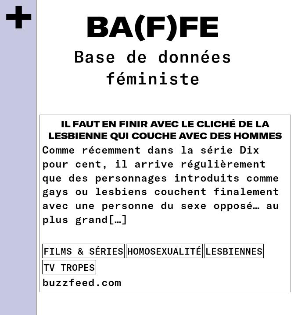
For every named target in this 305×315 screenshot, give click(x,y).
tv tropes (69, 267)
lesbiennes (233, 250)
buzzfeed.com (81, 282)
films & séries (83, 250)
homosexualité (164, 250)
